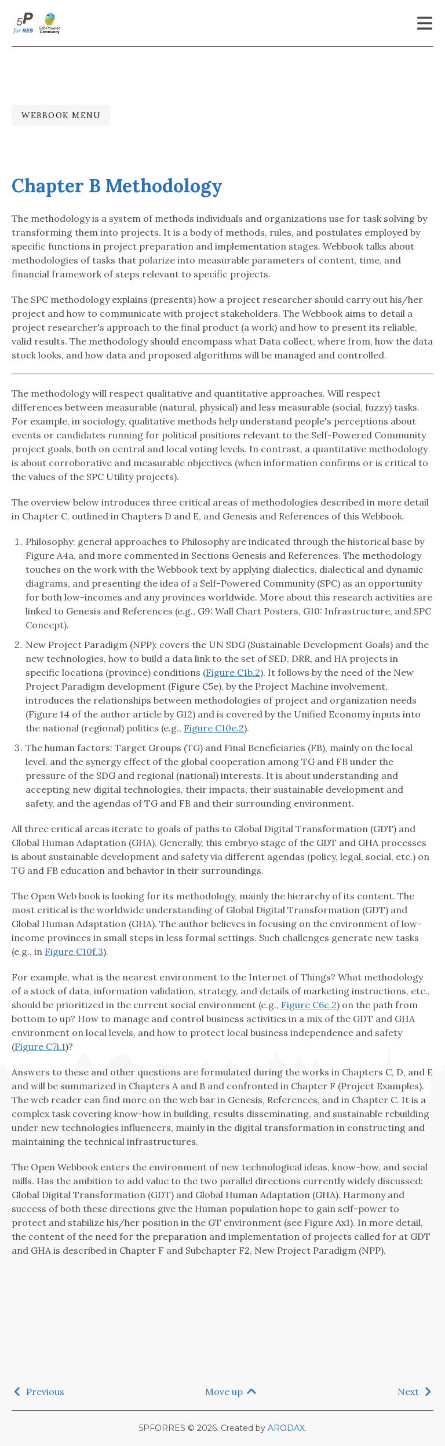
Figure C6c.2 (309, 1005)
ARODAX (286, 1428)
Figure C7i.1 (39, 1046)
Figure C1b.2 (233, 672)
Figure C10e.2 (214, 728)
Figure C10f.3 (74, 951)
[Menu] (424, 23)
